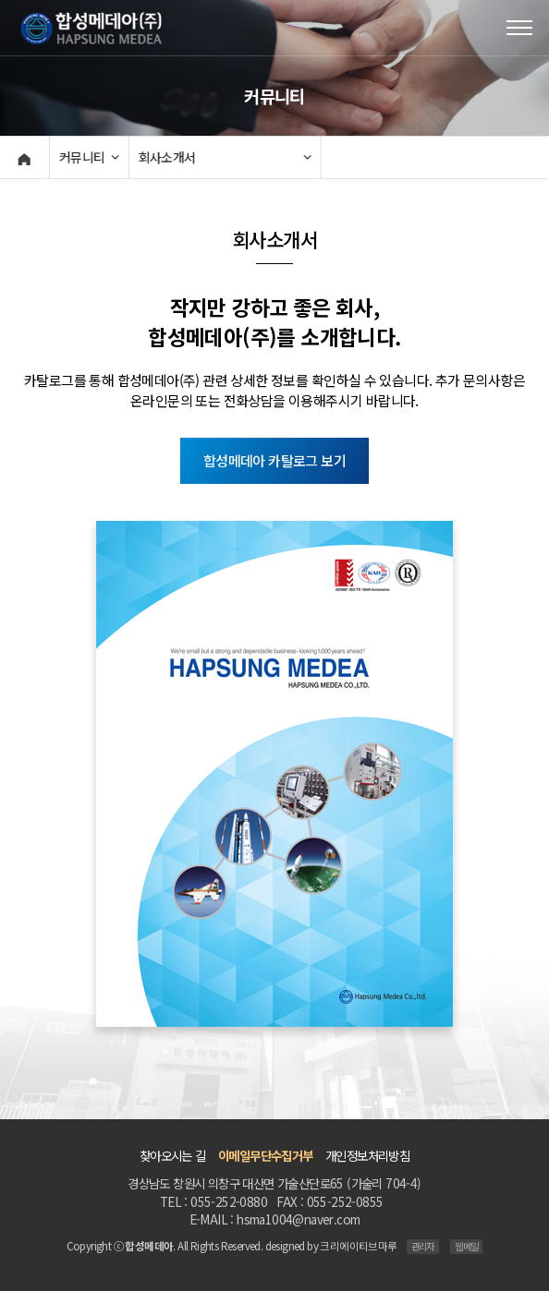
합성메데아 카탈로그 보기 (274, 460)
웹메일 (466, 1246)
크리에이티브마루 (358, 1245)
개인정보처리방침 (367, 1155)
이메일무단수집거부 (265, 1155)
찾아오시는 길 (173, 1155)
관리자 (422, 1246)
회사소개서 (165, 157)
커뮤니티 (80, 157)
